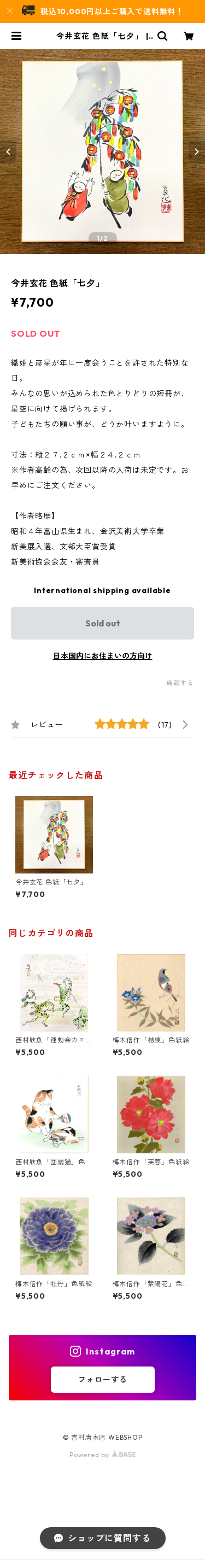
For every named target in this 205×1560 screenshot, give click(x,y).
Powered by (102, 1455)
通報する (180, 683)
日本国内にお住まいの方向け (103, 656)
